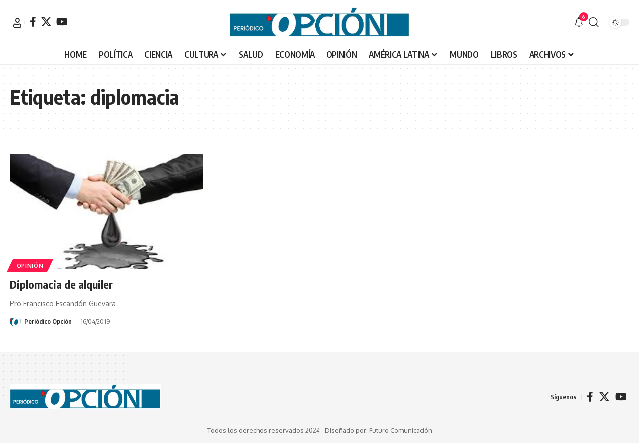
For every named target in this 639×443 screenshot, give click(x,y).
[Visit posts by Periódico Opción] (15, 320)
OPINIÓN (30, 265)
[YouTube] (62, 22)
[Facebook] (33, 22)
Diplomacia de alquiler (61, 284)
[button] (17, 23)
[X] (46, 22)
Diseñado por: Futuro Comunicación (378, 430)
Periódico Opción (48, 321)
